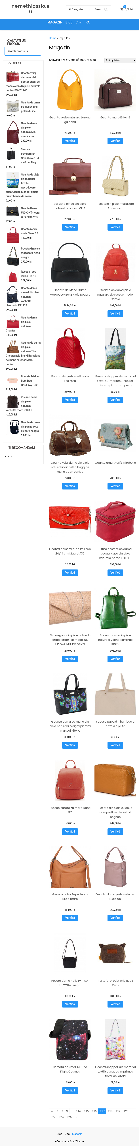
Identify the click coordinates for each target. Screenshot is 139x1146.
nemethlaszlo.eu (31, 9)
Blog (69, 22)
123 (53, 1117)
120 (126, 1111)
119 (118, 1111)
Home (52, 38)
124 (61, 1117)
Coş (78, 22)
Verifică (70, 141)
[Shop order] (120, 60)
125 (69, 1117)
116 (94, 1111)
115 (86, 1111)
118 (110, 1111)
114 (78, 1111)
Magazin (54, 22)
